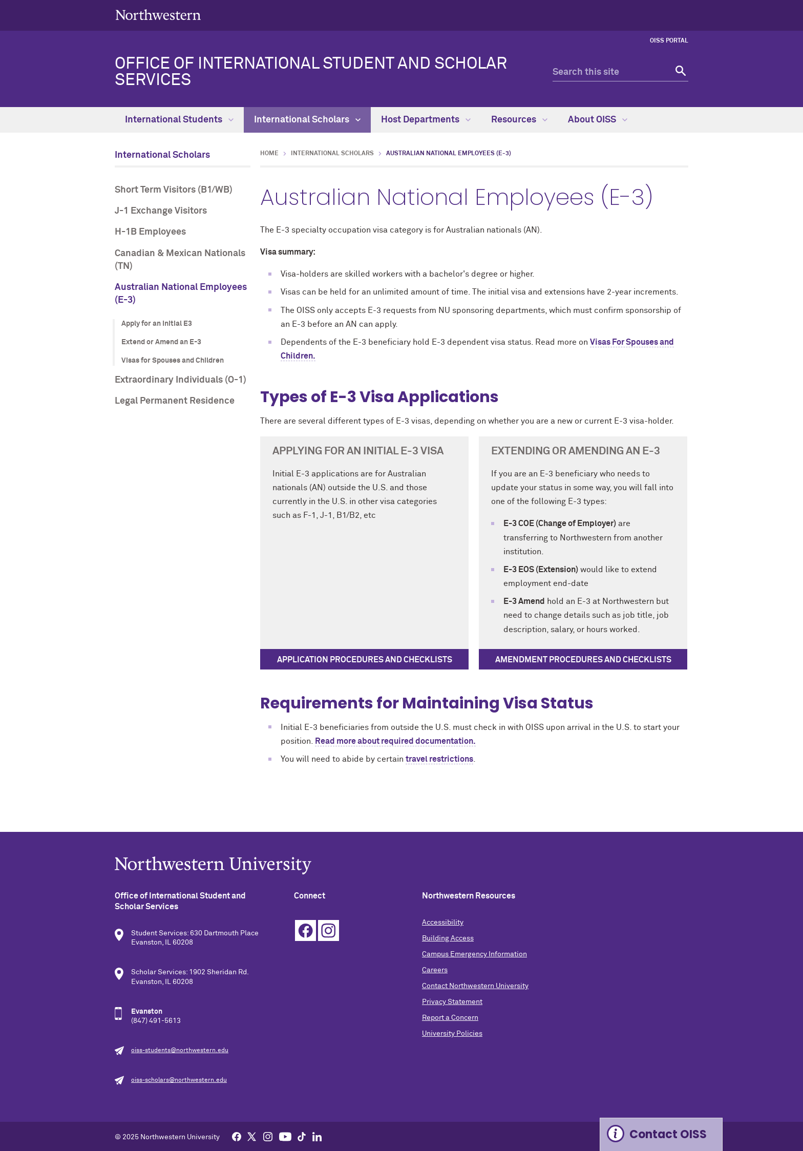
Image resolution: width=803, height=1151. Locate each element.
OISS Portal (669, 41)
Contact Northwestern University (475, 986)
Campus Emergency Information (474, 954)
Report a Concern (450, 1017)
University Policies (452, 1033)
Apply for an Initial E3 (156, 323)
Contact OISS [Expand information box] (668, 1134)
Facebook (305, 930)
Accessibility (442, 922)
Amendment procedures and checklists (583, 660)
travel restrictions (439, 759)
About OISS (597, 119)
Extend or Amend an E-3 (161, 342)
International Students (179, 119)
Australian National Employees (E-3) (181, 294)
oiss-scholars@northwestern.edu (179, 1080)
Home (269, 154)
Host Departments (426, 119)
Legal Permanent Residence (175, 401)
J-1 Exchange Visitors (161, 211)
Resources (519, 119)
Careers (435, 970)
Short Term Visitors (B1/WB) (174, 190)
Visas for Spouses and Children (172, 360)
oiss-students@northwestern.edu (179, 1051)
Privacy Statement (452, 1002)
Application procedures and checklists (364, 660)
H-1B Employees (150, 232)
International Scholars (307, 119)
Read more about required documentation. (395, 741)
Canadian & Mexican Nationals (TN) (180, 260)
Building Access (448, 938)
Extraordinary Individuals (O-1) (180, 380)
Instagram (328, 930)
